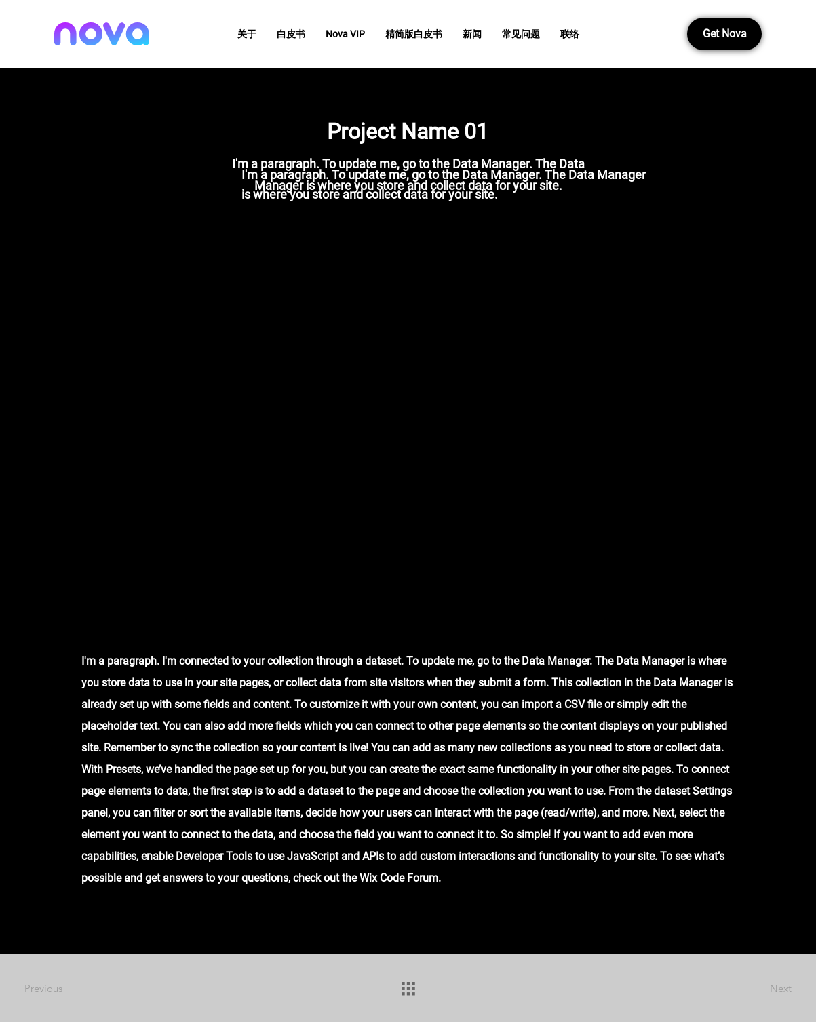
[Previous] (72, 988)
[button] (291, 34)
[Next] (743, 988)
